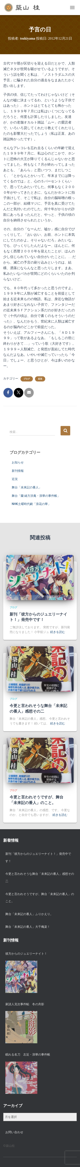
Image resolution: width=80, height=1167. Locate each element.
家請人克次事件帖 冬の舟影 (24, 1004)
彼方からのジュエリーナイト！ (26, 953)
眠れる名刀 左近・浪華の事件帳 (27, 1054)
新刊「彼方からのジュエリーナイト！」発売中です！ (38, 857)
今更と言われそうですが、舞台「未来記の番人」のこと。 (39, 897)
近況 (40, 379)
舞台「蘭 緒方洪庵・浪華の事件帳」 (36, 495)
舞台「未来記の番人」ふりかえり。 (29, 914)
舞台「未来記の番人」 (27, 487)
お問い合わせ (14, 1132)
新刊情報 (18, 470)
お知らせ (18, 462)
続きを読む (57, 632)
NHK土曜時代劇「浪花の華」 (31, 504)
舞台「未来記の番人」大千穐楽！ (27, 926)
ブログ (26, 379)
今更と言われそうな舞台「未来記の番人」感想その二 (39, 877)
